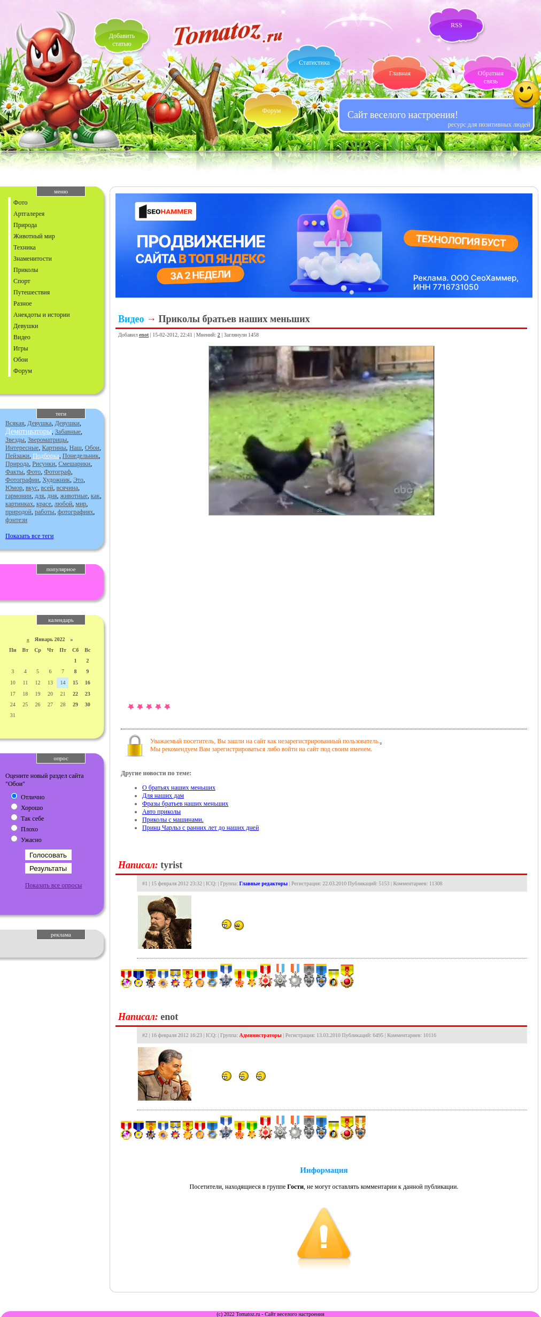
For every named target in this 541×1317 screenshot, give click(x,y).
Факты (14, 472)
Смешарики (74, 463)
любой (63, 504)
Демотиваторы (28, 431)
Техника (24, 247)
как (95, 496)
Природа (25, 225)
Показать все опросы (53, 885)
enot (144, 335)
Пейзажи (17, 455)
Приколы (25, 270)
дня (52, 496)
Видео (21, 337)
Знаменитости (32, 258)
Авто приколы (161, 811)
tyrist (171, 865)
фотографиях (76, 512)
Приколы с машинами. (173, 819)
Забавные (68, 431)
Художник (56, 480)
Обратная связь (491, 77)
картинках (19, 504)
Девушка (39, 423)
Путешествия (31, 292)
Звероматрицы (47, 439)
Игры (20, 348)
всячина (67, 488)
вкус (32, 488)
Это (78, 480)
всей (47, 488)
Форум (271, 110)
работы (45, 512)
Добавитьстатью (122, 40)
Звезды (15, 439)
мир (80, 504)
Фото (20, 202)
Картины (54, 447)
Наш (75, 447)
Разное (22, 303)
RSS (456, 25)
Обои (20, 359)
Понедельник (81, 455)
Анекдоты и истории (41, 314)
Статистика (314, 62)
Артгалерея (28, 213)
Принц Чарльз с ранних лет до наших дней (200, 827)
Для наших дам (163, 795)
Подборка (46, 455)
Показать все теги (29, 536)
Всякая (14, 423)
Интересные (21, 447)
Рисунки (43, 463)
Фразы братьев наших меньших (185, 803)
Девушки (25, 326)
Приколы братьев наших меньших (234, 319)
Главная (400, 73)
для (39, 496)
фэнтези (16, 520)
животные (74, 496)
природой (18, 512)
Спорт (21, 281)
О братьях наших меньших (178, 787)
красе (43, 504)
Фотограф (57, 472)
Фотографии (22, 480)
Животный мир (34, 236)
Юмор (13, 488)
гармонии (18, 496)
